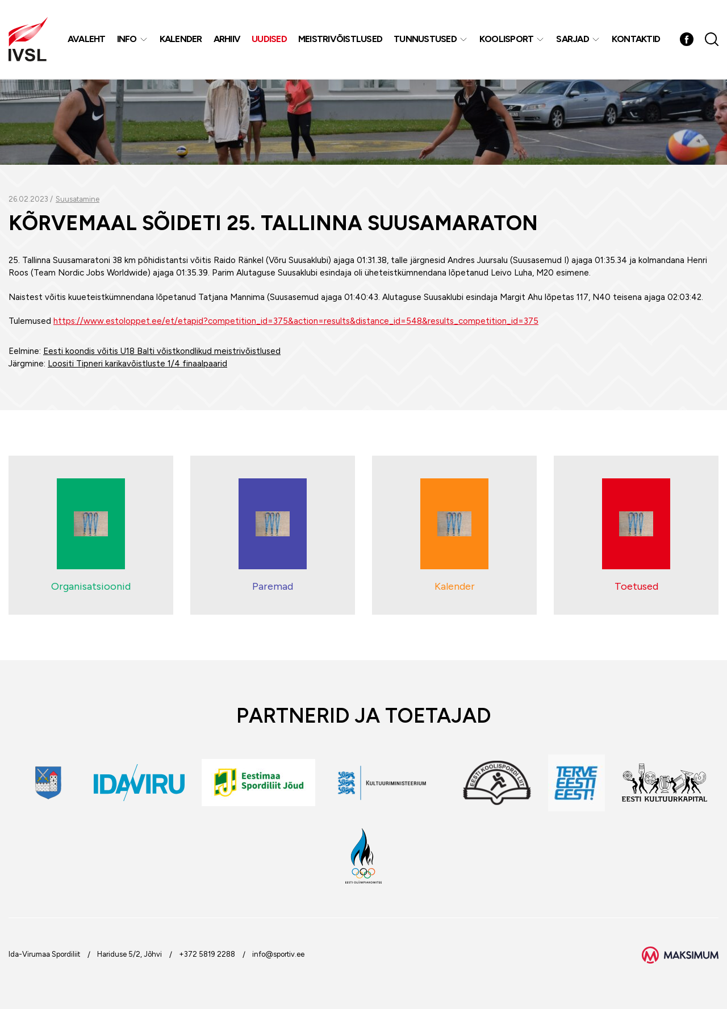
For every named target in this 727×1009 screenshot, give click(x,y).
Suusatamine (77, 199)
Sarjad (573, 39)
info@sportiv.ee (278, 954)
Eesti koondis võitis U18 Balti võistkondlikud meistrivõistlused (162, 351)
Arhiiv (227, 39)
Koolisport (506, 39)
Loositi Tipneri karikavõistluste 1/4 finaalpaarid (137, 363)
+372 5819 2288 (207, 954)
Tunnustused (425, 39)
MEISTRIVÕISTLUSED (340, 39)
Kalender (181, 39)
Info (127, 39)
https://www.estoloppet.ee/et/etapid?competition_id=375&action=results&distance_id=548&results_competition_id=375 (295, 321)
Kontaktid (636, 39)
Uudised (269, 39)
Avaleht (87, 39)
